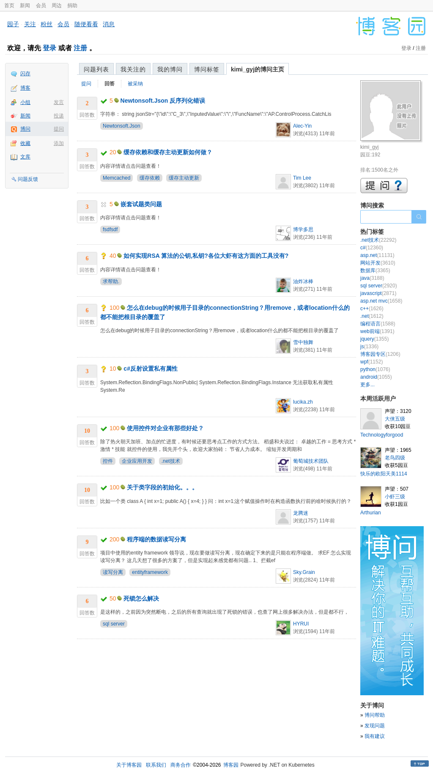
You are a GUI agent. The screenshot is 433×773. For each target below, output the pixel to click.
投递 (59, 116)
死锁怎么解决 (141, 598)
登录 (49, 48)
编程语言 (377, 324)
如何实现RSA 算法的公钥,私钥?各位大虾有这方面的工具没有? (205, 255)
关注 (30, 24)
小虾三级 (395, 497)
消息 (109, 24)
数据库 (375, 270)
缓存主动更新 (184, 178)
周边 (57, 5)
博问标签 (206, 69)
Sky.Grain (304, 572)
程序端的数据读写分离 (156, 539)
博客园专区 (380, 354)
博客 (25, 88)
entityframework (150, 572)
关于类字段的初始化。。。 (162, 487)
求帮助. (111, 281)
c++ (372, 308)
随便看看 (86, 24)
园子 (13, 24)
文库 (25, 157)
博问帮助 (374, 715)
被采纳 (135, 84)
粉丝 (46, 24)
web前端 (377, 331)
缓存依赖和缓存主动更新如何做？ (167, 152)
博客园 (230, 765)
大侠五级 (395, 419)
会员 (41, 5)
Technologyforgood (381, 435)
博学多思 (303, 229)
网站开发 (377, 263)
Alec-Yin (302, 126)
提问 (59, 129)
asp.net (377, 255)
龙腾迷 (300, 513)
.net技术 (171, 461)
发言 (59, 102)
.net (372, 316)
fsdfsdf (110, 229)
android (376, 377)
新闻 (25, 5)
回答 (109, 84)
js (369, 347)
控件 (108, 461)
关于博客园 (129, 765)
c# (371, 248)
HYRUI (301, 624)
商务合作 (180, 765)
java (372, 278)
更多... (367, 385)
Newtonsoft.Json (121, 126)
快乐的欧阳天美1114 (383, 474)
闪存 (25, 73)
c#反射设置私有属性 (150, 368)
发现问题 (374, 726)
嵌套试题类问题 (141, 204)
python (375, 369)
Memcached (116, 178)
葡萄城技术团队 (311, 461)
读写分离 (113, 572)
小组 (25, 102)
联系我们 (156, 765)
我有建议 (374, 736)
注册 (80, 48)
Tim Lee (302, 178)
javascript (378, 293)
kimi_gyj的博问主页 (257, 69)
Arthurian (370, 513)
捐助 (72, 5)
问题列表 (96, 69)
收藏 (25, 143)
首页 (9, 5)
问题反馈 (28, 179)
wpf (371, 362)
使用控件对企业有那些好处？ (165, 428)
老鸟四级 (395, 458)
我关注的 (133, 69)
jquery (374, 339)
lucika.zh (303, 402)
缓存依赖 (150, 178)
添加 (59, 143)
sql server (114, 624)
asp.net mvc (381, 301)
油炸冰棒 (303, 281)
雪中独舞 (303, 342)
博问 (25, 129)
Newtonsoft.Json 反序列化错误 (163, 100)
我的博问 (170, 69)
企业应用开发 (137, 461)
